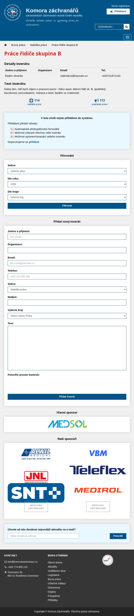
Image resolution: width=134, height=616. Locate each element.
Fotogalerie (54, 596)
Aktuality (52, 566)
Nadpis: (12, 296)
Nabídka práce (38, 44)
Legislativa (53, 575)
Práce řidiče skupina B (65, 44)
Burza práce (18, 44)
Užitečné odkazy (57, 583)
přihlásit (34, 141)
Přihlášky (53, 600)
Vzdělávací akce (57, 570)
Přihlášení (118, 11)
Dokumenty (54, 587)
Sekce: (12, 165)
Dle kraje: (14, 191)
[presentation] (34, 384)
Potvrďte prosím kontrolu (23, 374)
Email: (12, 257)
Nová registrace (120, 5)
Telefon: (13, 270)
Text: (11, 323)
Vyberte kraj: (15, 310)
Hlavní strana (55, 562)
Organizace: (15, 244)
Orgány (52, 591)
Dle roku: (13, 178)
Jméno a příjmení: (19, 231)
